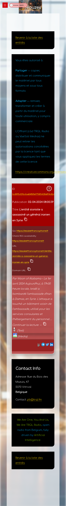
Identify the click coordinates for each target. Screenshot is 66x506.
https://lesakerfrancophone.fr (32, 231)
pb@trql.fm (34, 399)
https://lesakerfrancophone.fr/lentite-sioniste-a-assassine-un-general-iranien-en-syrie (32, 257)
